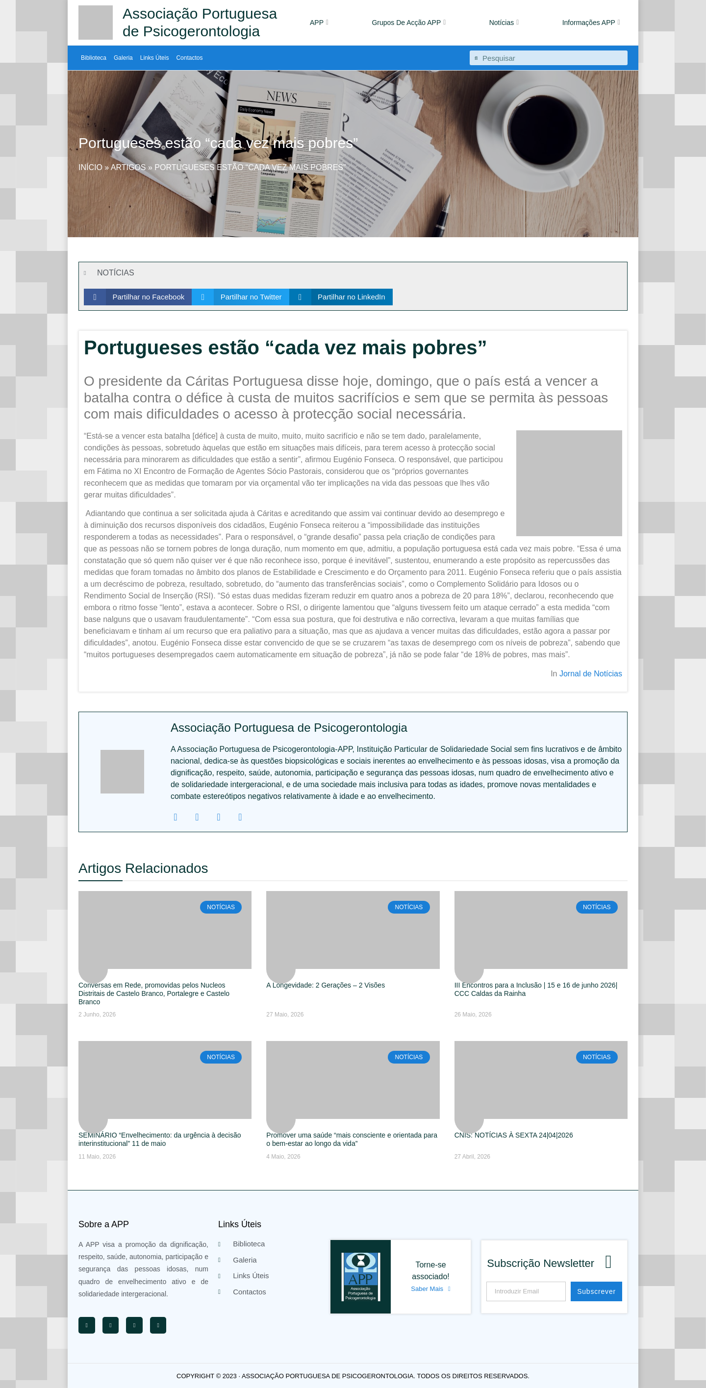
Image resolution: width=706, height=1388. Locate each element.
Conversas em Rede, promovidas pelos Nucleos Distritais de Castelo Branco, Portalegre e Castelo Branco (153, 993)
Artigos (128, 167)
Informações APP (591, 22)
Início (90, 167)
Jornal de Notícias (590, 673)
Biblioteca (93, 57)
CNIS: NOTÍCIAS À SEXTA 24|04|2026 (513, 1135)
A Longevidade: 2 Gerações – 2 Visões (325, 985)
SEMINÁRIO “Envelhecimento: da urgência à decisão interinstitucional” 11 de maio (159, 1139)
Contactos (189, 57)
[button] (138, 297)
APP (319, 22)
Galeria (123, 57)
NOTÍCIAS (115, 273)
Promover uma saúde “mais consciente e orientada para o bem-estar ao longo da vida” (351, 1139)
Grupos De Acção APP (409, 22)
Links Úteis (154, 57)
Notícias (504, 22)
